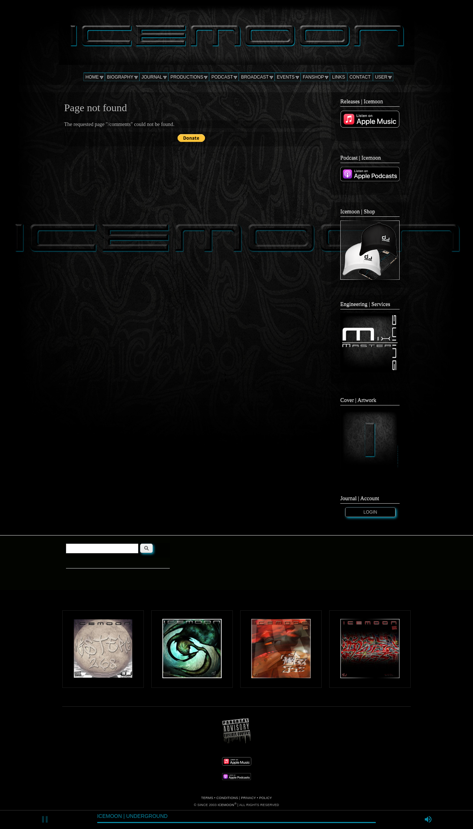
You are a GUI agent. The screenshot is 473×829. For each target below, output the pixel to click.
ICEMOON (226, 805)
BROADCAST (255, 77)
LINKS (338, 77)
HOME (92, 77)
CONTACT (360, 77)
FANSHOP (313, 77)
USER (381, 77)
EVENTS (286, 77)
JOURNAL (152, 77)
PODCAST (222, 77)
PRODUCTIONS (187, 77)
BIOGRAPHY (120, 77)
